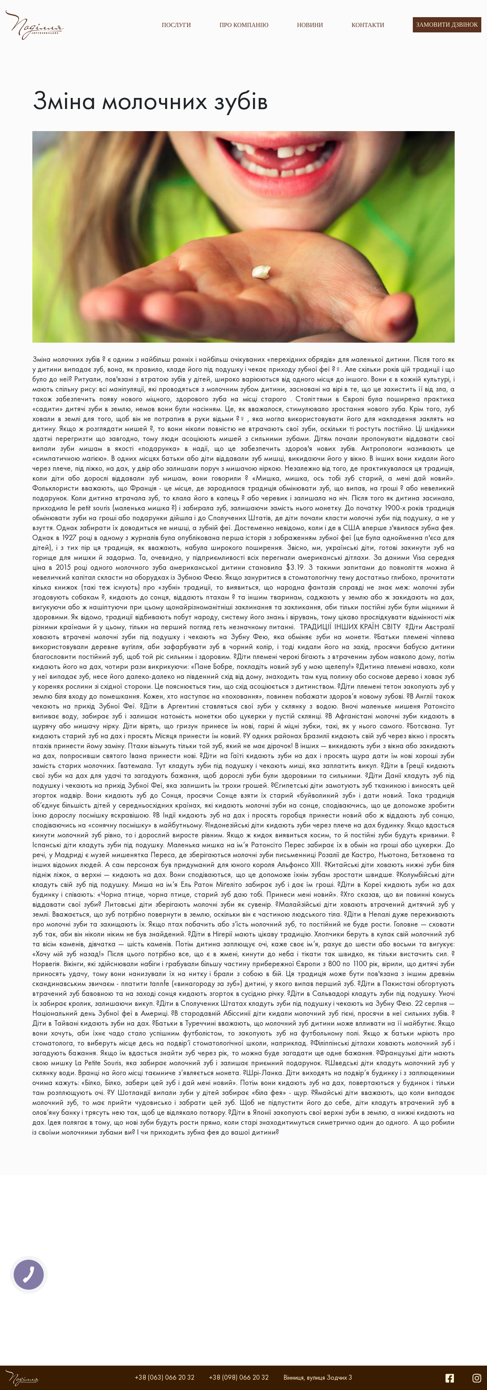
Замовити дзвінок (447, 24)
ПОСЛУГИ (176, 25)
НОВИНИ (310, 25)
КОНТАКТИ (368, 25)
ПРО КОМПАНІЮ (244, 25)
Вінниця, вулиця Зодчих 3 (317, 1377)
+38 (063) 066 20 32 (164, 1377)
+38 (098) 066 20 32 (239, 1377)
